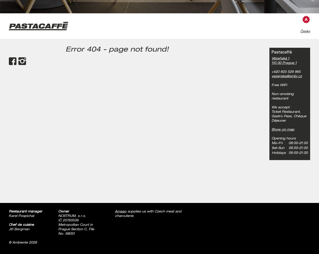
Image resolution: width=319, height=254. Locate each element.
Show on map (283, 129)
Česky (305, 31)
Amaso (120, 211)
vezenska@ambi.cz (287, 76)
